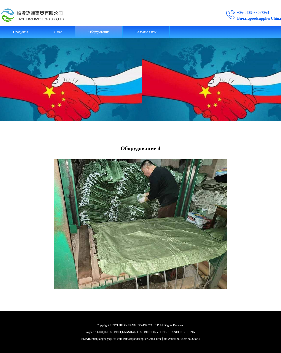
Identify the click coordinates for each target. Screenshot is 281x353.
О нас (58, 32)
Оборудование (98, 32)
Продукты (20, 32)
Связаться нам (146, 32)
